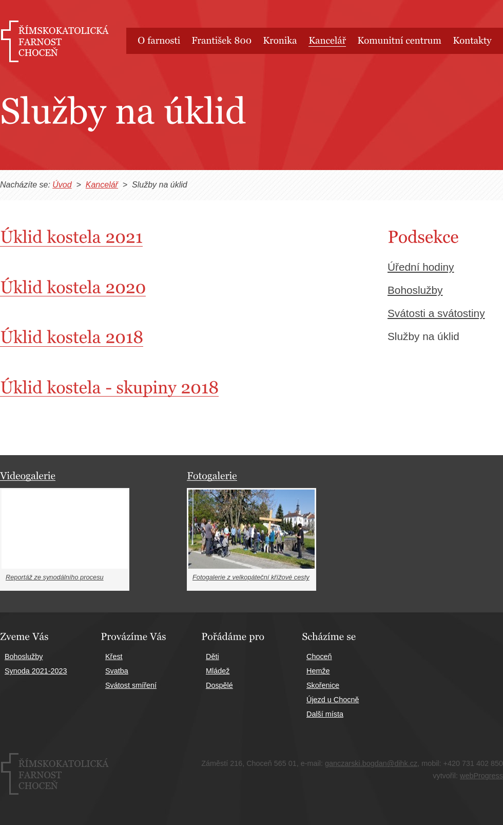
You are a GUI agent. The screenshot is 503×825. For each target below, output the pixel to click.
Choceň (319, 656)
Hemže (318, 671)
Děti (212, 656)
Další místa (324, 714)
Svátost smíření (131, 685)
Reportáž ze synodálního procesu (55, 577)
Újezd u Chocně (332, 700)
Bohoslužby (415, 290)
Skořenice (322, 685)
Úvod (61, 184)
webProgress (481, 776)
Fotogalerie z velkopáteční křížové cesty (250, 577)
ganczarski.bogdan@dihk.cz (371, 763)
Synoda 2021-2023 (36, 671)
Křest (114, 656)
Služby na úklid (423, 336)
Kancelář (102, 184)
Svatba (116, 671)
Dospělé (219, 685)
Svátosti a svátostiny (436, 313)
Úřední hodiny (421, 267)
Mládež (217, 671)
